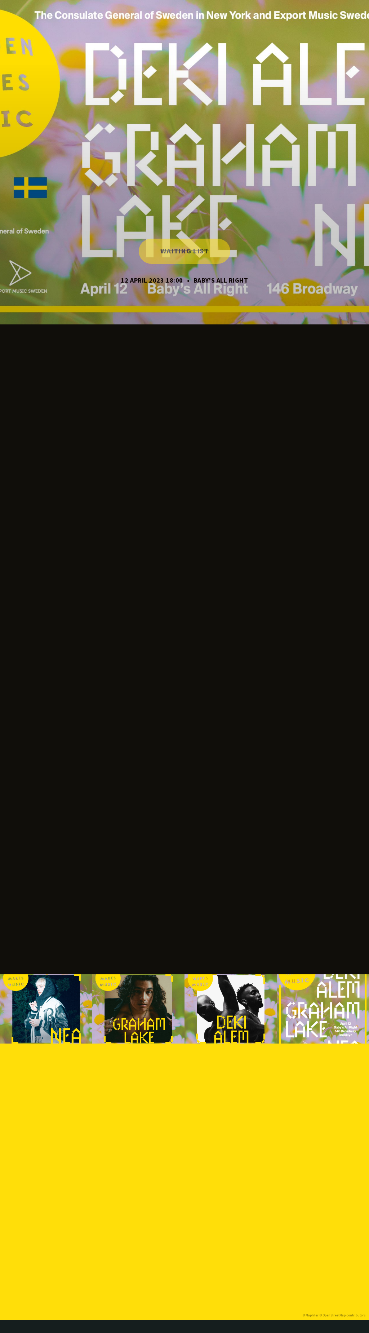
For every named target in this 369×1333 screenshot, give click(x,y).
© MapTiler (310, 1315)
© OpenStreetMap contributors (342, 1315)
